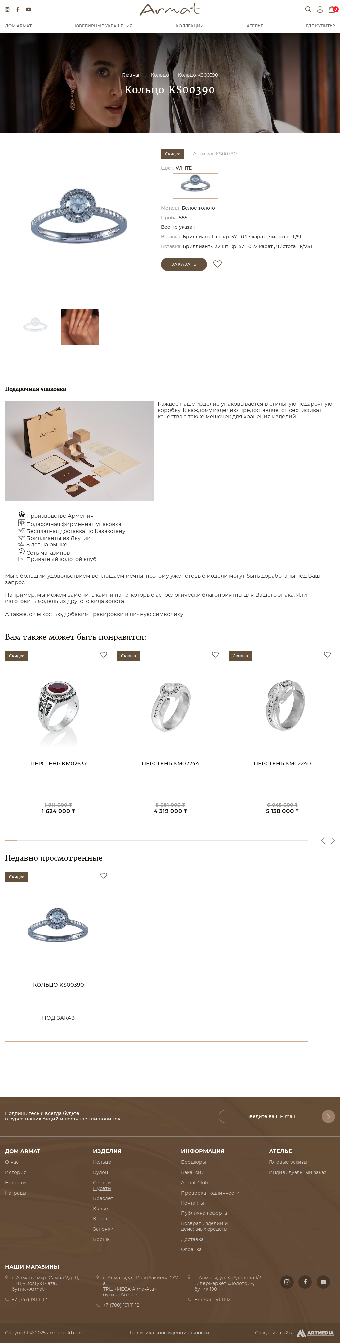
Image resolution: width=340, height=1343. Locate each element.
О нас (12, 1162)
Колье (100, 1209)
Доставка (192, 1239)
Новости (15, 1183)
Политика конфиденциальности (169, 1333)
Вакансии (193, 1172)
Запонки (103, 1229)
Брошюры (193, 1162)
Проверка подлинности (210, 1193)
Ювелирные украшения (104, 26)
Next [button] (333, 840)
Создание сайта (295, 1333)
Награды (15, 1193)
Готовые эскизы (288, 1162)
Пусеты (102, 1188)
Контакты (192, 1203)
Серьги (102, 1183)
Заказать (184, 264)
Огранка (191, 1249)
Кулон (100, 1172)
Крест (100, 1219)
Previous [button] (323, 840)
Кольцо (160, 75)
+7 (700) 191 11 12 (121, 1305)
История (15, 1172)
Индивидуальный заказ (297, 1172)
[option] (79, 225)
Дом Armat (18, 26)
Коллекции (190, 26)
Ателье (255, 26)
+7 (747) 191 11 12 (29, 1300)
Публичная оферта (204, 1213)
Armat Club (194, 1183)
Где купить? (320, 26)
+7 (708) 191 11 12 (212, 1300)
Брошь (101, 1239)
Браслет (103, 1198)
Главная (132, 75)
